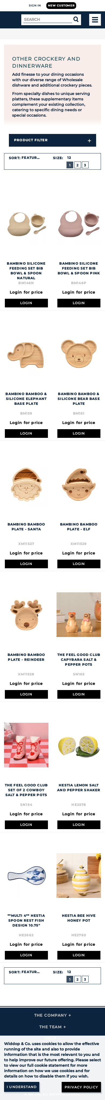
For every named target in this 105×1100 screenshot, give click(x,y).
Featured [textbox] (32, 158)
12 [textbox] (69, 158)
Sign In (35, 5)
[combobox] (34, 158)
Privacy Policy (81, 1087)
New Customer (61, 5)
